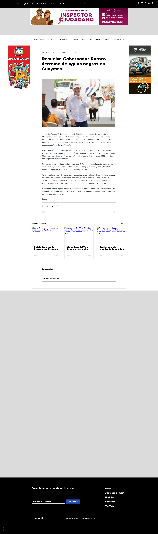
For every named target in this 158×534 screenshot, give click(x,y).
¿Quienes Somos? (114, 493)
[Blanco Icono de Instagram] (149, 3)
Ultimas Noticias (62, 39)
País (90, 39)
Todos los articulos (38, 39)
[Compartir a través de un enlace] (57, 206)
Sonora (50, 39)
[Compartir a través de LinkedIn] (53, 206)
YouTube (110, 506)
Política (107, 39)
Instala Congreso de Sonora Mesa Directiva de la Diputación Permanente (45, 248)
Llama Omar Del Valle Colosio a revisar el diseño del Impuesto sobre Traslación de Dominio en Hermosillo (78, 248)
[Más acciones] (115, 53)
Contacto (110, 502)
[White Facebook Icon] (33, 518)
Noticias (109, 497)
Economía (117, 39)
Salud (83, 39)
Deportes (75, 39)
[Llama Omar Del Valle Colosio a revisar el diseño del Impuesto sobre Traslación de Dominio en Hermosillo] (79, 235)
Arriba (4, 528)
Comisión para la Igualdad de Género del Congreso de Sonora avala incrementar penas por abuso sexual (111, 248)
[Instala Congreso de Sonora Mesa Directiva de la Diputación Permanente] (46, 235)
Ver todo (123, 223)
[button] (124, 39)
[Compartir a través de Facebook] (43, 206)
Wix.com (93, 518)
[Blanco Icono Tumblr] (152, 3)
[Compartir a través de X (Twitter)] (48, 206)
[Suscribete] (73, 501)
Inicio (108, 488)
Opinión (98, 39)
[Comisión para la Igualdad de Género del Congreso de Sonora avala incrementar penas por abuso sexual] (111, 235)
